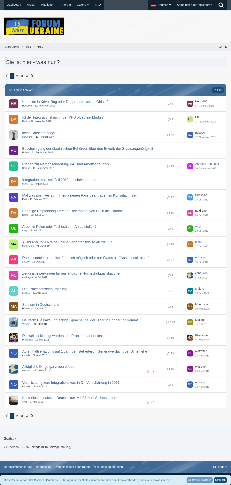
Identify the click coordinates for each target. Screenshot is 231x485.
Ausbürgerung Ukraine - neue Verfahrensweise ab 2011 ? (67, 242)
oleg (24, 230)
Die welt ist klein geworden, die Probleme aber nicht (62, 336)
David (25, 121)
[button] (161, 5)
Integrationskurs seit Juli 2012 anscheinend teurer (61, 180)
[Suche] (221, 5)
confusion (201, 273)
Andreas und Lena (207, 163)
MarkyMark (28, 246)
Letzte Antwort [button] (23, 90)
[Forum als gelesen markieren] (220, 47)
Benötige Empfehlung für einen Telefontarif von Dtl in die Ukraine (72, 211)
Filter (217, 89)
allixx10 (26, 293)
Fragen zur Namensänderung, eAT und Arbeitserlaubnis (65, 164)
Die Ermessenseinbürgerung (44, 289)
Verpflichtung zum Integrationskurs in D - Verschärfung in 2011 (70, 383)
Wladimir (26, 324)
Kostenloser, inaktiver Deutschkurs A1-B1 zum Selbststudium (69, 398)
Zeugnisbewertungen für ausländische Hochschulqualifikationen (71, 273)
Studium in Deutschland (40, 305)
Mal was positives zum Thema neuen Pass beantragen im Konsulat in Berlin (81, 195)
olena (198, 241)
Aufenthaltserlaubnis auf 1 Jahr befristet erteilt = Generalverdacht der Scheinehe (84, 351)
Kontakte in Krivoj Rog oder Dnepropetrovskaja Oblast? (65, 102)
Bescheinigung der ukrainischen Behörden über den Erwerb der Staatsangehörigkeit (87, 149)
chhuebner (27, 137)
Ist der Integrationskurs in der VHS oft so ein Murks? (63, 117)
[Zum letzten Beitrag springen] (190, 104)
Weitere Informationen (199, 480)
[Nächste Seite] (32, 76)
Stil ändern (220, 466)
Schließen (220, 480)
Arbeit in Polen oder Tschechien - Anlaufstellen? (59, 227)
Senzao (26, 168)
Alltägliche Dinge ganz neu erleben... (50, 367)
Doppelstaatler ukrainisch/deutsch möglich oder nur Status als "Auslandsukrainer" (85, 258)
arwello (26, 261)
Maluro (199, 288)
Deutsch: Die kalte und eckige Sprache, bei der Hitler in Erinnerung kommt (80, 320)
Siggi (24, 401)
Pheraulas (27, 339)
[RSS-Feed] (225, 47)
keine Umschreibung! (38, 133)
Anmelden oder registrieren (194, 4)
